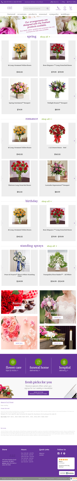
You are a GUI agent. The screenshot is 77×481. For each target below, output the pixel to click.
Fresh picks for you (38, 384)
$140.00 (20, 72)
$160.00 (57, 154)
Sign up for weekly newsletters (38, 393)
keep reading (4, 405)
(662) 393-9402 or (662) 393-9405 (13, 2)
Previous (2, 58)
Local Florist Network (61, 478)
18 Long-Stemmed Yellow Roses (19, 65)
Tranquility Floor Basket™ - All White (57, 274)
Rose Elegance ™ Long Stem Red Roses (57, 65)
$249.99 (20, 281)
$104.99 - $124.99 (57, 281)
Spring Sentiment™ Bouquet (19, 103)
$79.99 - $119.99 (57, 72)
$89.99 (57, 109)
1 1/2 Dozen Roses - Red (57, 147)
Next (74, 58)
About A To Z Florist (7, 402)
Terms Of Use (42, 478)
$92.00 (19, 192)
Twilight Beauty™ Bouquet (57, 103)
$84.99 (57, 192)
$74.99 (19, 109)
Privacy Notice (50, 478)
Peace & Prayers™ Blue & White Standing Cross (19, 275)
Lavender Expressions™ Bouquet (57, 185)
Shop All (44, 37)
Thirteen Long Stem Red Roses (19, 185)
